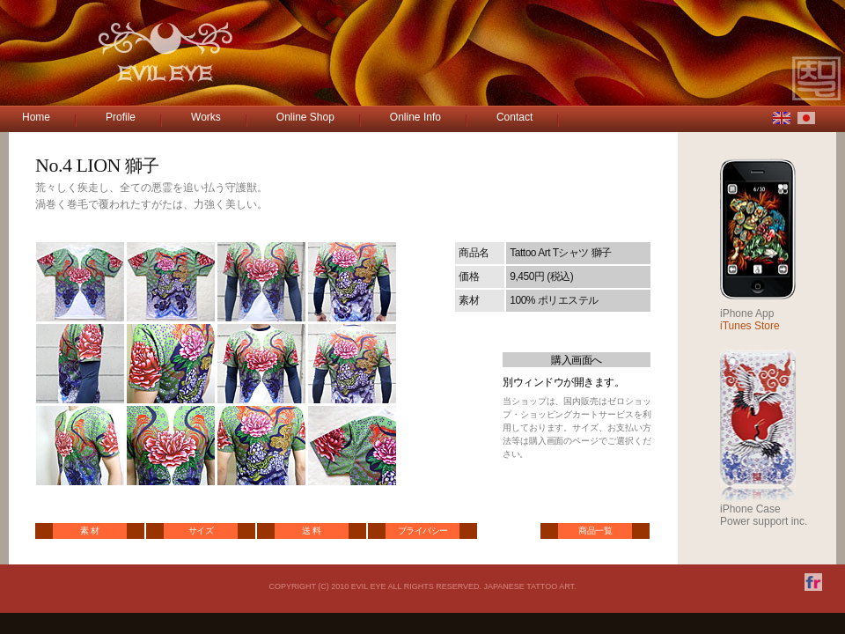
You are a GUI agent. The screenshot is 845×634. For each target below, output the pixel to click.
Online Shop (305, 117)
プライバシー (423, 530)
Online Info (415, 117)
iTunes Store (750, 326)
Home (36, 117)
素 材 (89, 530)
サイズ (201, 530)
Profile (121, 117)
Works (206, 117)
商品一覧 (595, 530)
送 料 (311, 530)
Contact (514, 117)
